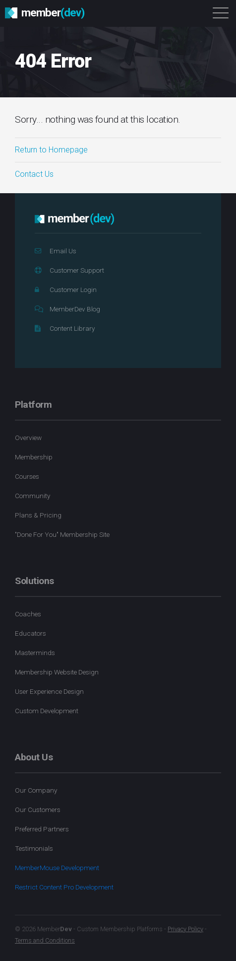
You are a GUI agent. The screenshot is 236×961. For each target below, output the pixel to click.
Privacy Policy (185, 929)
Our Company (36, 790)
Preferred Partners (42, 829)
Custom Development (46, 711)
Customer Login (66, 290)
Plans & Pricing (38, 515)
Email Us (55, 251)
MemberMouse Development (57, 868)
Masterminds (35, 653)
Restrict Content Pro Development (64, 887)
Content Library (65, 328)
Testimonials (34, 848)
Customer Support (69, 270)
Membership (34, 457)
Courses (27, 476)
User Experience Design (49, 691)
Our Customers (37, 809)
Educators (30, 633)
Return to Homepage (51, 149)
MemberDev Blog (67, 309)
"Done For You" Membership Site (62, 534)
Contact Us (34, 174)
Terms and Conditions (45, 940)
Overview (28, 438)
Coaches (28, 614)
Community (32, 496)
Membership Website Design (57, 672)
